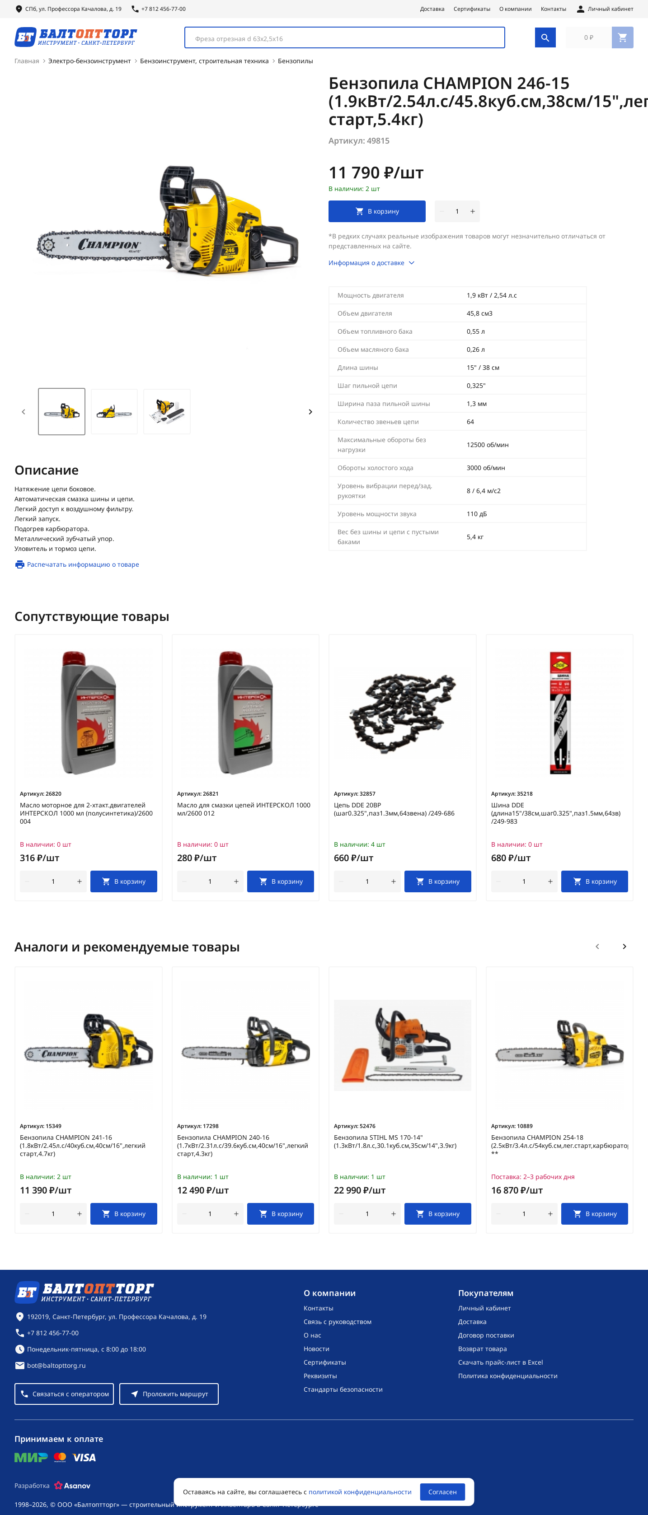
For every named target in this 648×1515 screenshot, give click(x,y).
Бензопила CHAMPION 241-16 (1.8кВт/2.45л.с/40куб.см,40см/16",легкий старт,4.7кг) (83, 1151)
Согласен (442, 1491)
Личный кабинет (484, 1313)
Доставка (432, 9)
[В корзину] (123, 887)
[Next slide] (310, 417)
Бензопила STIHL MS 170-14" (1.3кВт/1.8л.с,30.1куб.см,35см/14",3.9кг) (395, 1147)
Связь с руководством (337, 1327)
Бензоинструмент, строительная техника (204, 66)
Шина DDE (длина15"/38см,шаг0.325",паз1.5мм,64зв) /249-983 (555, 818)
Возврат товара (482, 1354)
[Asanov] (72, 1491)
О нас (312, 1340)
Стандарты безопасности (343, 1394)
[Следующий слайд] (624, 952)
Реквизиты (320, 1381)
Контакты (553, 9)
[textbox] (339, 41)
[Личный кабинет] (604, 9)
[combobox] (344, 40)
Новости (316, 1354)
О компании (515, 9)
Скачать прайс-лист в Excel (500, 1367)
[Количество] (457, 217)
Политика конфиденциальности (508, 1381)
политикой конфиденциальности (360, 1491)
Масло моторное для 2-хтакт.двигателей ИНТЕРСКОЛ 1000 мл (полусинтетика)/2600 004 (86, 818)
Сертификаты (472, 9)
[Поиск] (545, 40)
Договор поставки (486, 1340)
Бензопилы (295, 66)
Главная (26, 66)
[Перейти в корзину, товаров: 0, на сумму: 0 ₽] (600, 40)
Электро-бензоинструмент (89, 66)
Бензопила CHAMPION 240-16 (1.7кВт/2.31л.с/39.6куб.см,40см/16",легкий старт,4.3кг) (242, 1151)
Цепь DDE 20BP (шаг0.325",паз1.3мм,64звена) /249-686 (394, 814)
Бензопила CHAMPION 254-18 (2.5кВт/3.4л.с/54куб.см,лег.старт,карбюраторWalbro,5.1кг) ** (560, 1151)
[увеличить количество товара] (472, 217)
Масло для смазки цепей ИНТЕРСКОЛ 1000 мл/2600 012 (243, 814)
